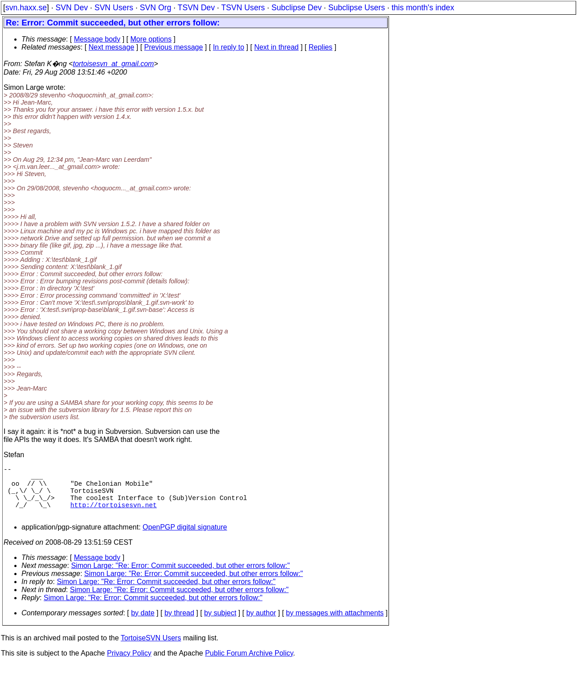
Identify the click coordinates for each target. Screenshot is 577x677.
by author (261, 625)
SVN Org (155, 7)
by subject (220, 625)
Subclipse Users (356, 7)
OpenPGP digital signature (184, 539)
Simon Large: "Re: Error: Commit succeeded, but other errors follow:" (180, 578)
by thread (179, 625)
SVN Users (113, 7)
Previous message (173, 47)
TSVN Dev (196, 7)
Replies (320, 47)
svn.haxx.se (26, 7)
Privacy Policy (129, 665)
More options (151, 39)
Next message (111, 47)
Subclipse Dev (297, 7)
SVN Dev (71, 7)
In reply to (228, 47)
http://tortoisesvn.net (114, 515)
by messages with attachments (335, 625)
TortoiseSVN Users (151, 650)
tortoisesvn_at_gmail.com (113, 63)
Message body (97, 39)
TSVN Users (243, 7)
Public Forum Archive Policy (249, 665)
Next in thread (276, 47)
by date (142, 625)
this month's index (423, 7)
